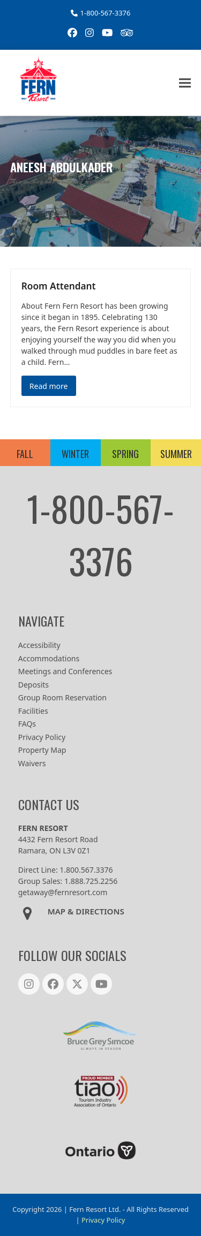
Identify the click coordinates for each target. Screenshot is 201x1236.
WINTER (75, 454)
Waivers (32, 763)
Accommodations (48, 658)
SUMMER (176, 454)
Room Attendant (58, 286)
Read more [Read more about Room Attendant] (48, 386)
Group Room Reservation (62, 697)
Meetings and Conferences (65, 671)
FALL (25, 454)
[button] (185, 82)
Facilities (33, 711)
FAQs (27, 724)
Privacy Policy (41, 737)
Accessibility (39, 645)
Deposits (33, 685)
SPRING (125, 454)
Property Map (42, 750)
